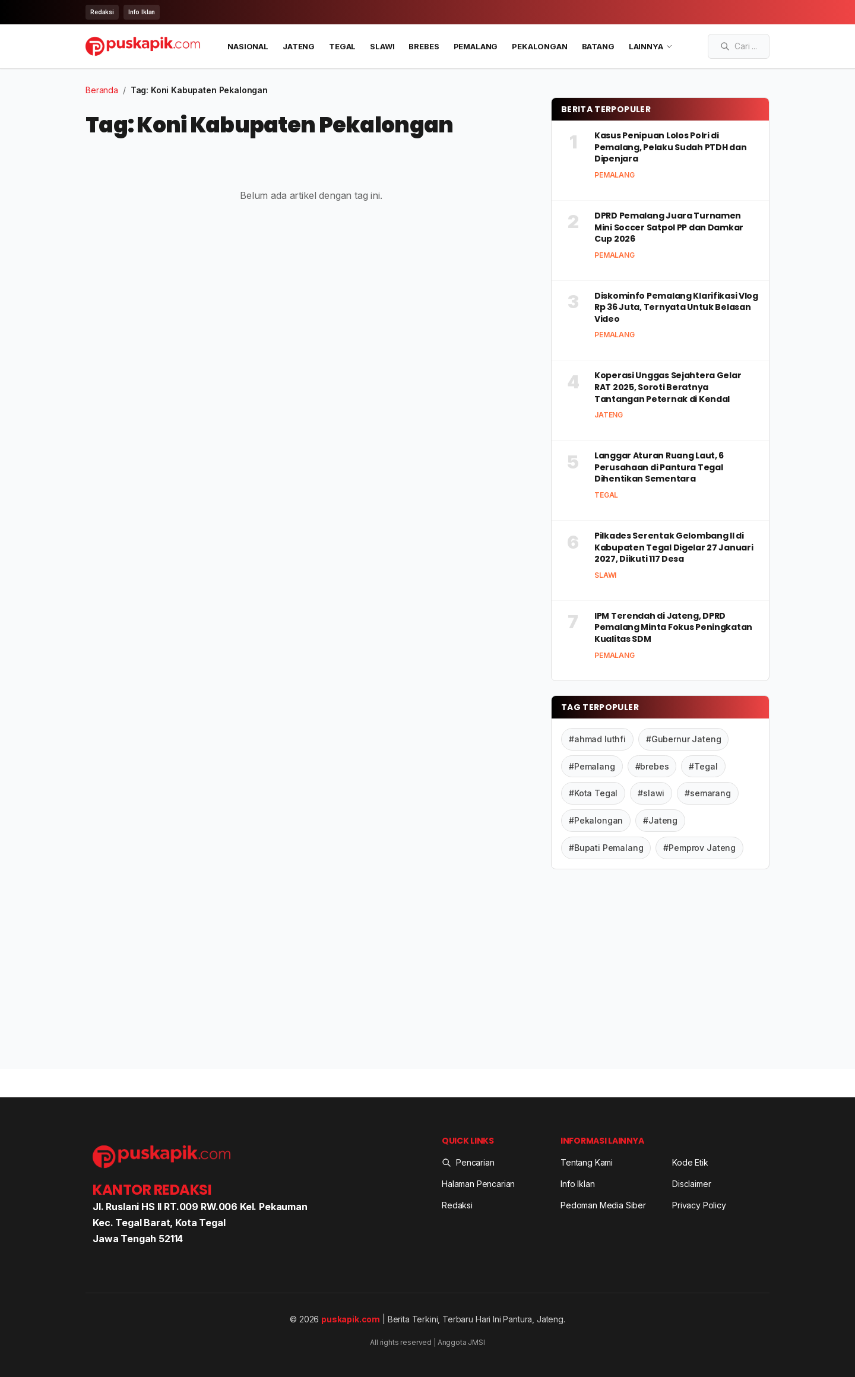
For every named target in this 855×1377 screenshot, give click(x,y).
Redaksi (102, 11)
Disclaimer (691, 1184)
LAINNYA (651, 46)
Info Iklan (141, 11)
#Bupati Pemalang (606, 848)
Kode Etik (690, 1162)
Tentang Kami (586, 1162)
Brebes (423, 46)
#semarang (708, 793)
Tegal (342, 46)
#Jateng (660, 820)
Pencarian (468, 1162)
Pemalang (476, 46)
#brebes (652, 766)
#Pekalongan (596, 820)
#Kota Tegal (593, 793)
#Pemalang (592, 766)
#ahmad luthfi (597, 739)
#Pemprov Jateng (699, 848)
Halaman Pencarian (478, 1184)
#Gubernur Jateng (683, 739)
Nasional (247, 46)
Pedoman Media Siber (603, 1204)
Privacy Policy (699, 1204)
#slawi (651, 793)
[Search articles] (739, 46)
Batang (598, 46)
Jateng (299, 46)
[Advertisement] (660, 971)
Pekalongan (539, 46)
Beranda (102, 90)
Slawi (382, 46)
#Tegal (703, 766)
